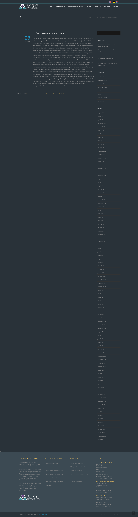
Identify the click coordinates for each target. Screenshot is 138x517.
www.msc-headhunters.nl (103, 506)
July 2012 (100, 252)
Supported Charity (102, 97)
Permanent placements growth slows (106, 50)
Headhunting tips (102, 91)
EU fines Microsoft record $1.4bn (48, 33)
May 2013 (100, 217)
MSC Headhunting (43, 514)
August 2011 (101, 290)
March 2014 (101, 189)
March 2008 (101, 426)
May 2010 (100, 342)
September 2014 (102, 175)
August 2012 (101, 248)
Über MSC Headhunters (78, 478)
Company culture (102, 80)
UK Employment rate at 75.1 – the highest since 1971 (106, 45)
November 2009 (102, 359)
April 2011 (100, 304)
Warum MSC (107, 6)
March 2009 (101, 387)
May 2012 (100, 259)
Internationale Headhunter (75, 6)
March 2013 (101, 224)
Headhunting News (103, 87)
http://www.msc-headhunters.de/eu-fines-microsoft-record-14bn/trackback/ (46, 94)
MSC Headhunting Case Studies (54, 481)
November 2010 (102, 321)
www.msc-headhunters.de (103, 492)
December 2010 (102, 318)
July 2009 (100, 373)
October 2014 (101, 172)
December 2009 (102, 356)
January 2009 (101, 394)
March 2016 (101, 144)
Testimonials (97, 6)
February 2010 (101, 353)
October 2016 (101, 127)
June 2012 (100, 255)
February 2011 (101, 311)
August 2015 (101, 161)
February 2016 (101, 147)
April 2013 (100, 220)
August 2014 (101, 179)
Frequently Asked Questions (79, 467)
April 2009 (100, 384)
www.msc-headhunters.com (104, 478)
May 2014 (100, 186)
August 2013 (101, 207)
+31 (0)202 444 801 (101, 503)
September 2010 (102, 328)
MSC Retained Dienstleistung (79, 474)
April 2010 (100, 346)
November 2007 (102, 439)
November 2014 (102, 168)
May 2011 (100, 300)
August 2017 (101, 113)
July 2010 (100, 335)
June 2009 (100, 377)
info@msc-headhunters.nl (103, 504)
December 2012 (102, 234)
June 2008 (100, 415)
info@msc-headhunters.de (103, 490)
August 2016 (101, 130)
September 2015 (102, 158)
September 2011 (102, 286)
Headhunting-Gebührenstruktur (54, 474)
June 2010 (100, 339)
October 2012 (101, 241)
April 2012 (100, 262)
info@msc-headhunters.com (104, 476)
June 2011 (100, 297)
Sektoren (88, 6)
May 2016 (100, 137)
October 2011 (101, 283)
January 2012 (101, 273)
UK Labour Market (103, 55)
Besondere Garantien (52, 463)
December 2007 (102, 436)
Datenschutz (49, 467)
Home (51, 6)
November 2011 (102, 280)
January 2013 (101, 231)
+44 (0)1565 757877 (102, 474)
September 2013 (102, 203)
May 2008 (100, 418)
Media (99, 94)
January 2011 (101, 314)
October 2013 (101, 200)
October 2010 (101, 325)
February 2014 (101, 193)
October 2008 (101, 405)
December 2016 (102, 123)
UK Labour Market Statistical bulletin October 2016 (107, 64)
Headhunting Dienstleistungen (54, 470)
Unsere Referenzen (76, 481)
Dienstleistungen (60, 6)
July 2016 (100, 133)
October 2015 (101, 154)
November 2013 (102, 196)
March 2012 (101, 266)
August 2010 (101, 332)
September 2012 (102, 245)
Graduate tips (101, 84)
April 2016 (100, 140)
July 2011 (100, 293)
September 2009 (102, 366)
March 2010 (101, 349)
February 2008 (101, 429)
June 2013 (100, 213)
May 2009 (100, 380)
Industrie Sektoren (76, 470)
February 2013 (101, 227)
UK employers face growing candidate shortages (105, 59)
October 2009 (101, 363)
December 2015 (102, 151)
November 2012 (102, 238)
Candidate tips (101, 77)
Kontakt (115, 6)
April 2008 (100, 422)
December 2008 (102, 398)
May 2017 (100, 116)
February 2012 (101, 269)
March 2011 (101, 307)
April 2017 (100, 120)
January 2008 (101, 432)
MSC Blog (95, 18)
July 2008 (100, 412)
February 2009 (101, 391)
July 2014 (100, 182)
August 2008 (101, 408)
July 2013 (100, 210)
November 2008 (102, 401)
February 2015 (101, 165)
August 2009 (101, 370)
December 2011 (102, 276)
